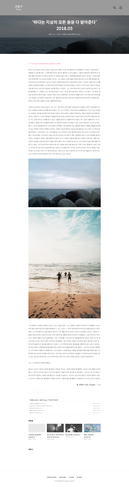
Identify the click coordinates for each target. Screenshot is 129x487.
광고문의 (79, 477)
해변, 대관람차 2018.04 (36, 410)
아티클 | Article (34, 400)
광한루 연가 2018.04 (35, 413)
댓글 (30, 449)
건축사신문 (62, 477)
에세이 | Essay (44, 400)
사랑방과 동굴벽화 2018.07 (37, 404)
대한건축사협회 (51, 477)
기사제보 (71, 477)
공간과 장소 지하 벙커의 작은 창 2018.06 (40, 406)
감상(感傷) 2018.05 (35, 408)
